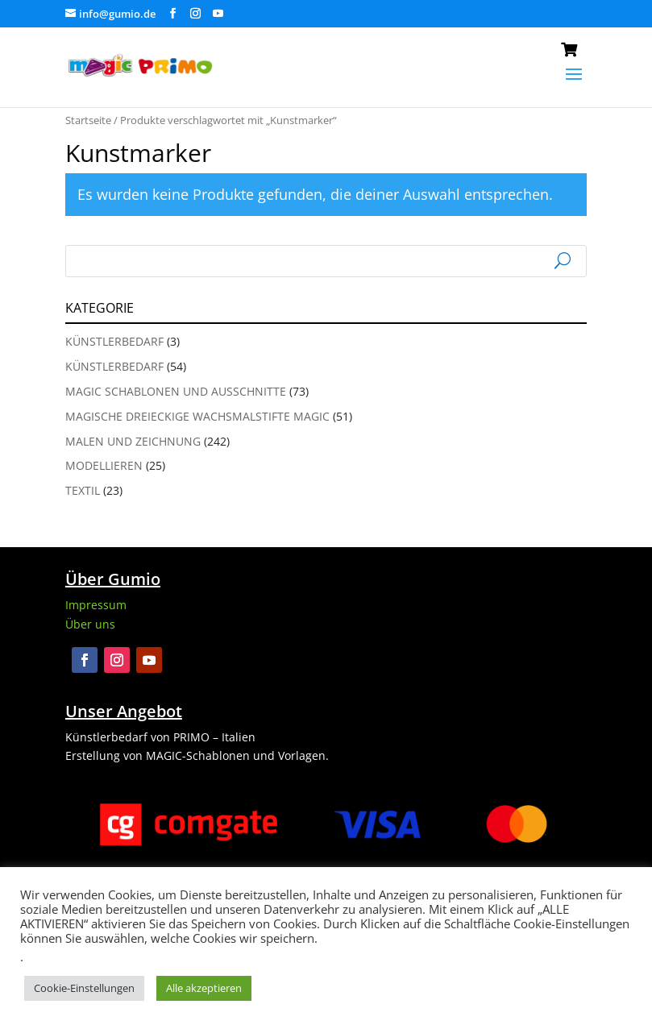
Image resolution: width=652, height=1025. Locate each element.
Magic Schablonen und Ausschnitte (175, 391)
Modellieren (104, 465)
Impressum (96, 604)
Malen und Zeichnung (133, 441)
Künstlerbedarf (114, 341)
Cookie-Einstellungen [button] (84, 988)
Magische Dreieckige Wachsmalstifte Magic (197, 416)
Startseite (88, 120)
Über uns (90, 624)
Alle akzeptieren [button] (204, 988)
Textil (82, 490)
